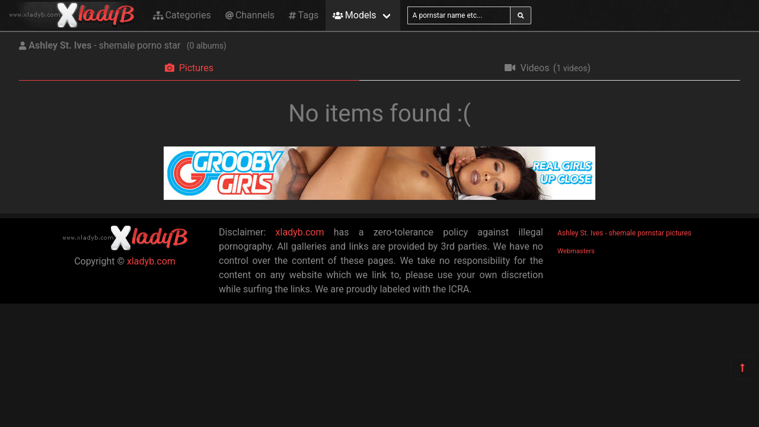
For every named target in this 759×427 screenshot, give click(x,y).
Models (354, 15)
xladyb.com (151, 261)
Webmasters (576, 251)
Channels (250, 15)
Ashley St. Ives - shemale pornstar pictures (624, 233)
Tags (303, 15)
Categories (182, 15)
